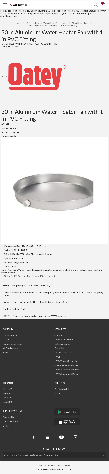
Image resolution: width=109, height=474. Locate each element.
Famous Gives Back (12, 343)
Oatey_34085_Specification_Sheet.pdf (31, 276)
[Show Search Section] (96, 5)
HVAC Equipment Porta (66, 373)
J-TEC (6, 352)
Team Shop (59, 348)
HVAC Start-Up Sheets (65, 361)
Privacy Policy (64, 465)
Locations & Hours (12, 421)
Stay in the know (54, 448)
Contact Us (8, 417)
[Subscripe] (102, 455)
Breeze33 (7, 393)
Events (6, 425)
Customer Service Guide (66, 365)
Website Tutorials (63, 352)
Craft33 (7, 397)
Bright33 (7, 401)
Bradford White (62, 389)
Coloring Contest (62, 343)
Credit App (59, 335)
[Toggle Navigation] (5, 4)
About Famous (10, 335)
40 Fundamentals (11, 348)
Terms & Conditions (48, 465)
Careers (7, 339)
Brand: (33, 76)
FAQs (57, 356)
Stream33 (7, 389)
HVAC (57, 393)
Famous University (63, 339)
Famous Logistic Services (66, 369)
